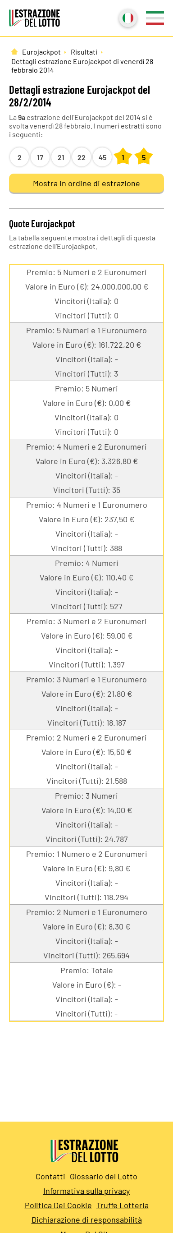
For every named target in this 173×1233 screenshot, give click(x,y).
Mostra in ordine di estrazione (86, 183)
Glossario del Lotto (103, 1176)
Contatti (50, 1176)
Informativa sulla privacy (86, 1191)
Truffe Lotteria (122, 1205)
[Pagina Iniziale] (14, 51)
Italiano (127, 17)
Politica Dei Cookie (58, 1205)
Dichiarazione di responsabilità (87, 1219)
